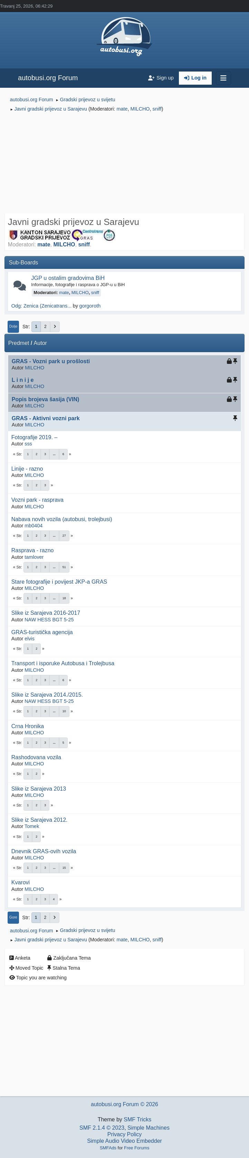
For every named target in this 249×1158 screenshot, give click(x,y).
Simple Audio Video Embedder (124, 1141)
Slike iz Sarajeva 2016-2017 (45, 613)
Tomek (32, 826)
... (54, 454)
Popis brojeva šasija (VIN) (45, 399)
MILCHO (140, 109)
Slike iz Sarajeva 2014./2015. (47, 695)
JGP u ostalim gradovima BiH (68, 278)
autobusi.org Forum (48, 78)
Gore (13, 917)
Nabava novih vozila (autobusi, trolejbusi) (61, 519)
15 (64, 867)
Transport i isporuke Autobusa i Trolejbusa (62, 663)
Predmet (18, 343)
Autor (40, 343)
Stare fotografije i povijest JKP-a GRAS (59, 582)
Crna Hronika (27, 726)
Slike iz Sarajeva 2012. (39, 820)
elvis (30, 638)
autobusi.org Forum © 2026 (124, 1104)
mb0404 (33, 525)
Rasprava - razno (32, 550)
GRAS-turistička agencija (42, 632)
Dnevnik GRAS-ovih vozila (43, 851)
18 (64, 598)
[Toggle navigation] (223, 78)
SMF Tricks (137, 1119)
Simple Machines (148, 1128)
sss (28, 443)
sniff (157, 109)
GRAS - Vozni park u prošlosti (51, 361)
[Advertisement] (124, 163)
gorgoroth (90, 306)
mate (122, 109)
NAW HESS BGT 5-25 (49, 619)
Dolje (13, 326)
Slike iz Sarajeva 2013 (38, 789)
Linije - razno (27, 469)
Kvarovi (20, 882)
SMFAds (108, 1147)
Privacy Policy (124, 1134)
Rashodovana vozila (36, 757)
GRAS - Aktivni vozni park (46, 418)
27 (64, 535)
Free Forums (136, 1147)
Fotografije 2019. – (34, 437)
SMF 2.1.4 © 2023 (101, 1128)
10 (64, 711)
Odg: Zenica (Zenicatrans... (41, 306)
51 (64, 567)
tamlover (34, 557)
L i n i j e (23, 380)
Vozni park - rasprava (37, 500)
